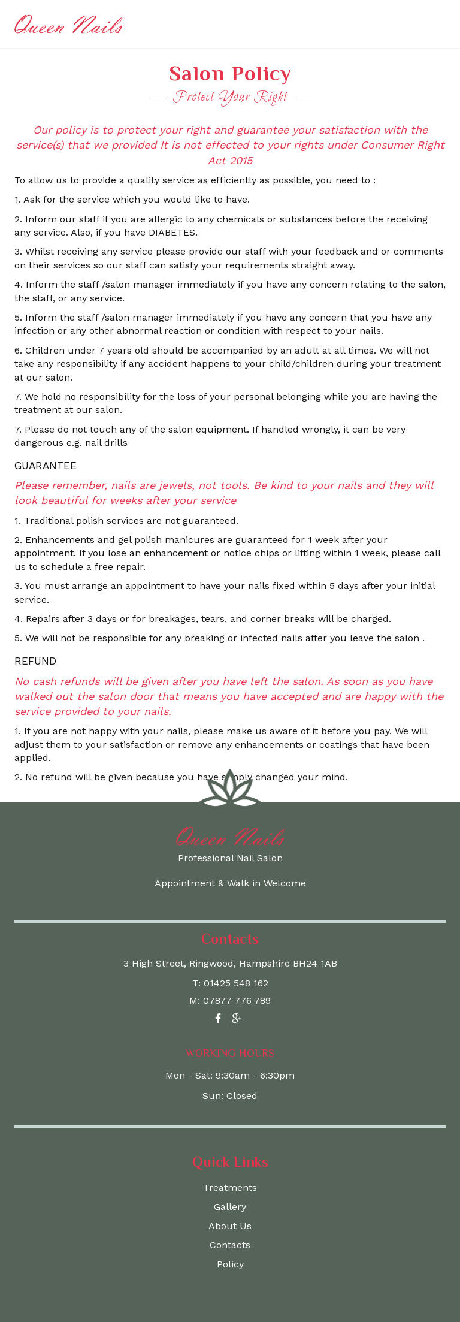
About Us (230, 1226)
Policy (230, 1264)
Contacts (230, 1245)
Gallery (230, 1206)
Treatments (230, 1187)
